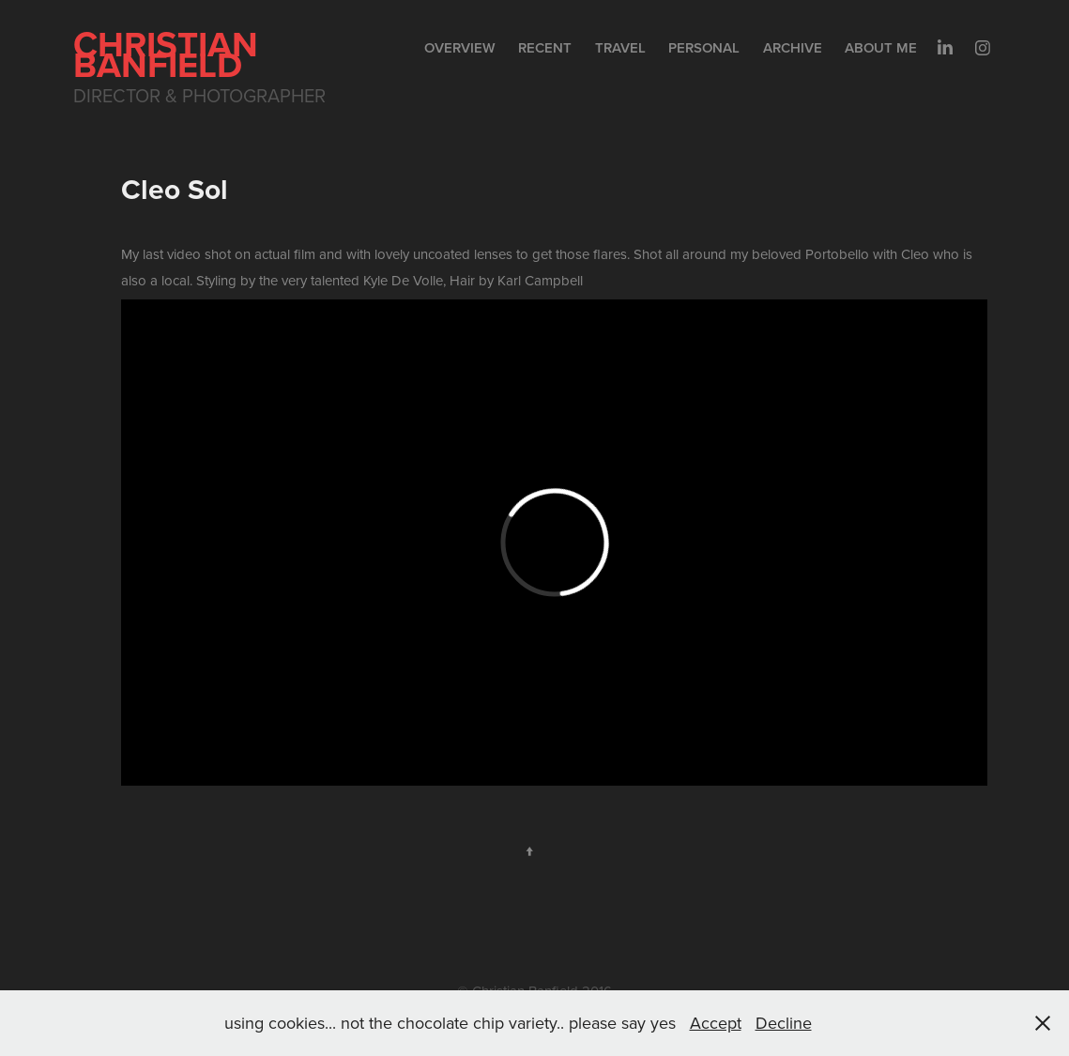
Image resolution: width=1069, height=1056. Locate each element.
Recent (545, 47)
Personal (704, 47)
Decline (784, 1022)
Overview (460, 47)
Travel (620, 47)
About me (881, 47)
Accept (715, 1022)
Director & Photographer (199, 95)
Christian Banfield (170, 54)
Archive (792, 47)
